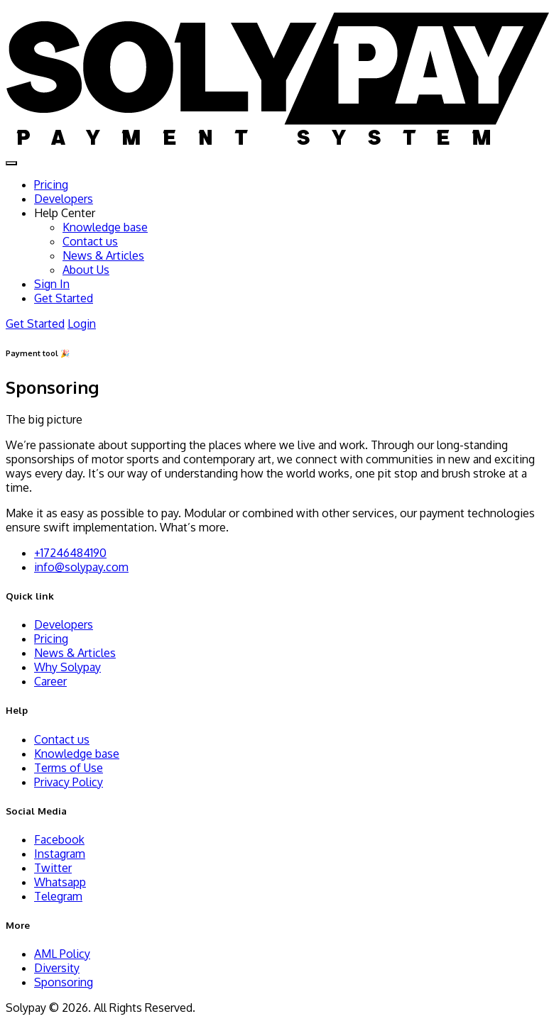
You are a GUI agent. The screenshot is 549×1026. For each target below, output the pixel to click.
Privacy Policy (68, 782)
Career (50, 681)
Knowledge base (105, 227)
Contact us (90, 241)
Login (81, 323)
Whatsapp (60, 882)
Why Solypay (67, 667)
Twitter (53, 868)
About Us (85, 270)
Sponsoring (63, 982)
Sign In (52, 284)
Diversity (57, 968)
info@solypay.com (81, 567)
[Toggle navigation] (11, 163)
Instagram (59, 853)
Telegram (58, 896)
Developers (63, 199)
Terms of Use (68, 768)
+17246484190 (70, 553)
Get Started (63, 298)
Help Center (64, 213)
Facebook (59, 839)
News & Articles (103, 255)
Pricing (51, 184)
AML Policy (62, 954)
